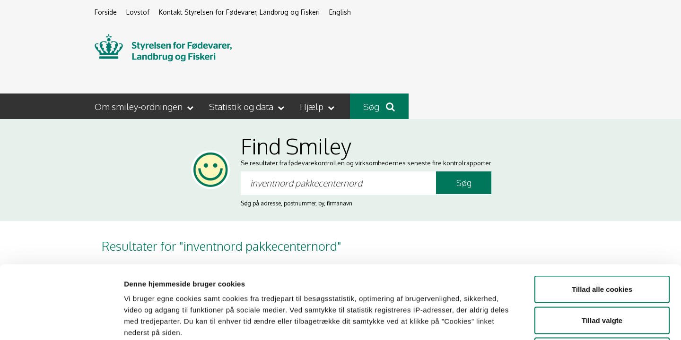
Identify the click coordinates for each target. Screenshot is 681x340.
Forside (106, 12)
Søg (379, 106)
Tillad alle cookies (602, 216)
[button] (145, 106)
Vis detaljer (491, 321)
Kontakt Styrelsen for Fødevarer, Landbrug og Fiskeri (239, 12)
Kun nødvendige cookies (602, 278)
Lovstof (137, 12)
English (340, 12)
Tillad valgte (602, 247)
